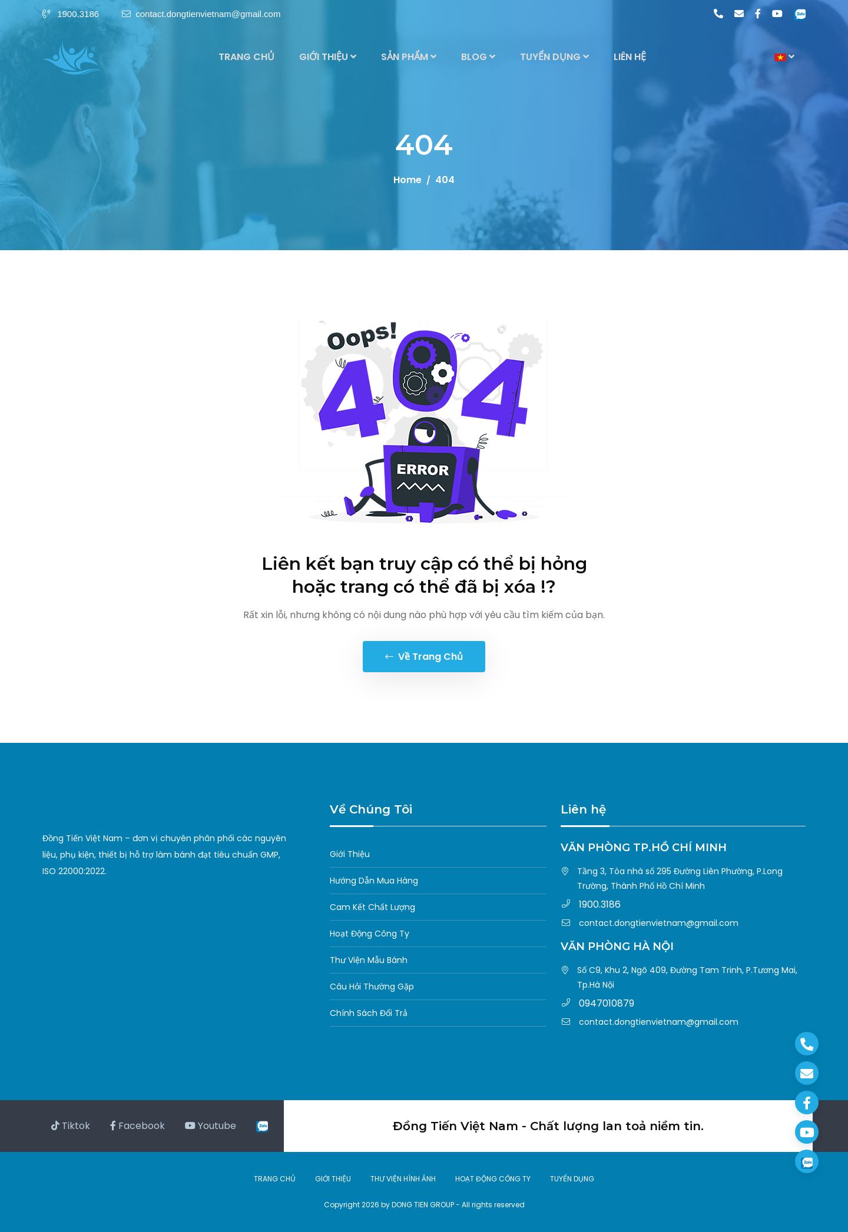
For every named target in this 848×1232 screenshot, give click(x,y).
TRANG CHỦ (246, 57)
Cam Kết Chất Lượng (372, 907)
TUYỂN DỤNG (554, 57)
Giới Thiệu (350, 854)
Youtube (210, 1126)
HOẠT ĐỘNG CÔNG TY (493, 1179)
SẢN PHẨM (408, 57)
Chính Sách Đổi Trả (369, 1013)
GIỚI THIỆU (327, 57)
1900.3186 (71, 14)
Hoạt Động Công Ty (369, 933)
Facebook (137, 1126)
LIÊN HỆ (630, 57)
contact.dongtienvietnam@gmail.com (201, 14)
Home (407, 180)
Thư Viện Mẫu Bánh (369, 960)
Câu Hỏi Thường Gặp (372, 986)
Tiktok (70, 1126)
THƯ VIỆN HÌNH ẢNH (403, 1179)
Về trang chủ (424, 656)
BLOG (478, 57)
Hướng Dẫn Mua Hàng (374, 880)
